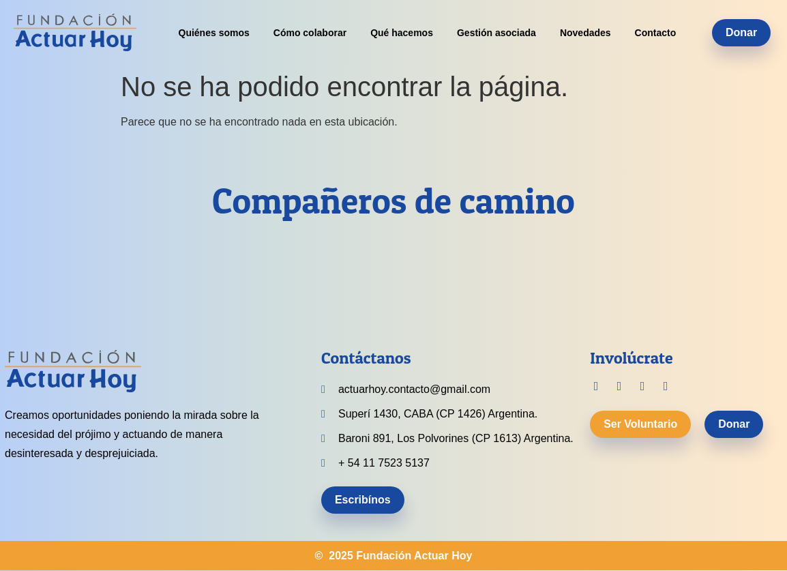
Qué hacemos (401, 32)
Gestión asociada (496, 32)
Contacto (656, 32)
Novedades (585, 32)
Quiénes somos (214, 32)
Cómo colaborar (309, 32)
